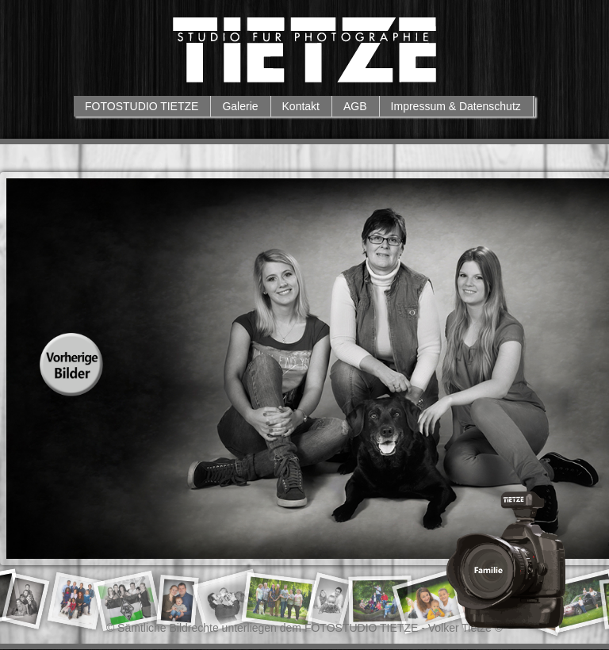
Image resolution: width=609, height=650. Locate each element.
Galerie (240, 106)
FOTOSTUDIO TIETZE (141, 106)
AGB (355, 106)
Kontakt (301, 106)
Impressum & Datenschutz (456, 106)
